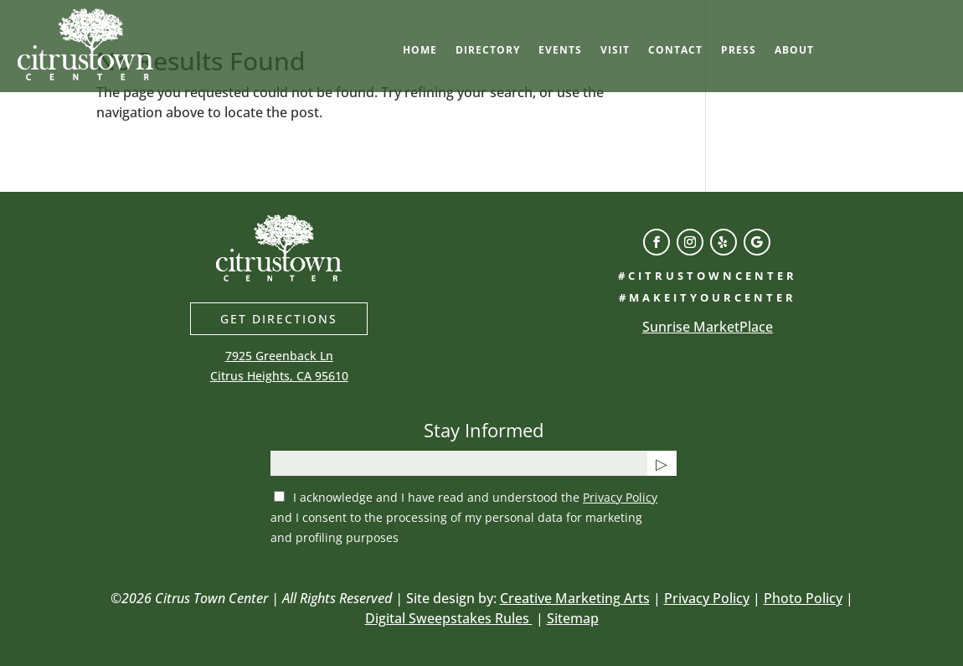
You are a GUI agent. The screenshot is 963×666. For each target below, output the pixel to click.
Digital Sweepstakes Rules (449, 618)
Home (420, 50)
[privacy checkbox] (279, 496)
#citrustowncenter (707, 275)
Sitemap (573, 618)
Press (738, 50)
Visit (615, 50)
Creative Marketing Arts (575, 598)
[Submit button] (662, 463)
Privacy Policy (620, 497)
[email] (458, 463)
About (794, 50)
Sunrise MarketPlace (707, 327)
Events (560, 50)
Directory (488, 50)
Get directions (278, 319)
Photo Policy (803, 598)
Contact (675, 50)
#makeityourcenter (707, 297)
